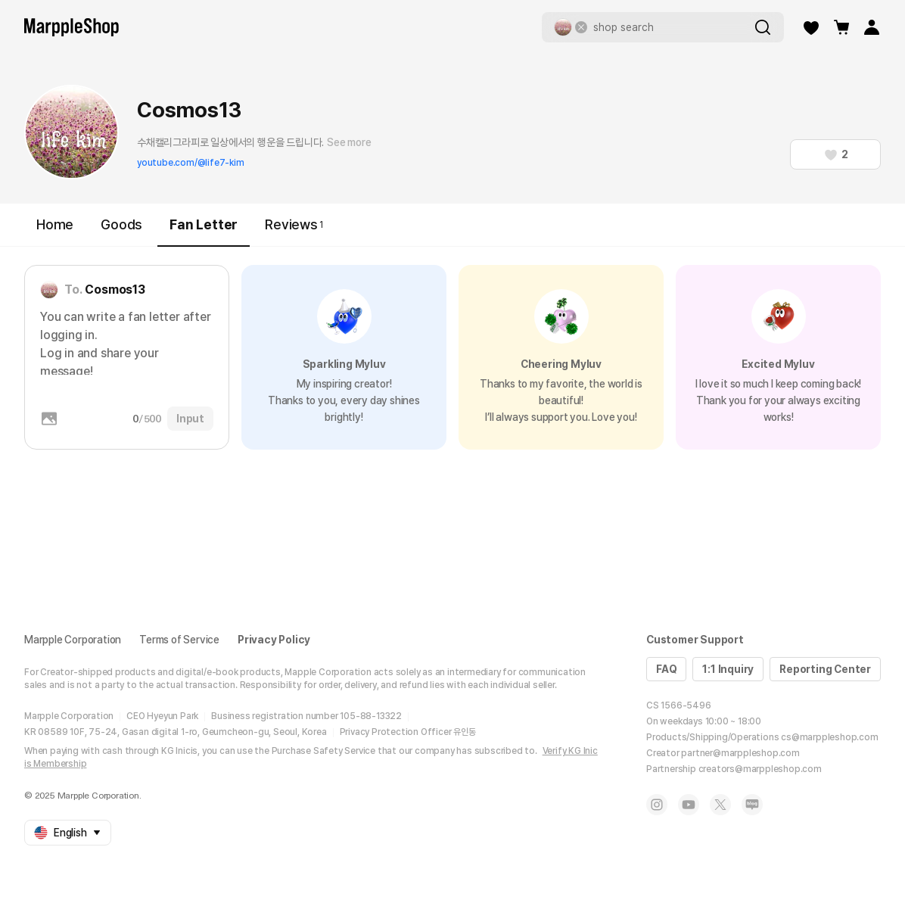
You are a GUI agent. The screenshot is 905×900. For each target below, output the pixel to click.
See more (349, 142)
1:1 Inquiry (728, 669)
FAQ (666, 669)
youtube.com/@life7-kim (190, 162)
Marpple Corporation (72, 640)
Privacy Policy (274, 640)
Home (54, 224)
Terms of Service (179, 640)
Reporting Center (825, 669)
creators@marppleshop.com (760, 769)
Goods (121, 224)
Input (190, 419)
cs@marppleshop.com (829, 737)
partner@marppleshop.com (740, 753)
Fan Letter (203, 231)
